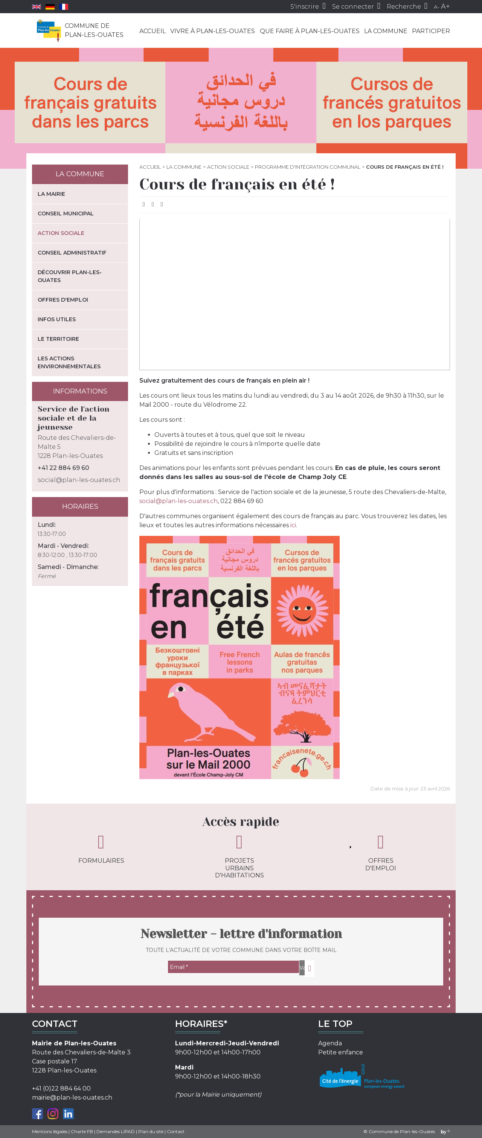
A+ (445, 6)
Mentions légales (49, 1131)
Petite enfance (340, 1052)
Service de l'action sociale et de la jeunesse (74, 418)
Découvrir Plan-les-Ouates (70, 276)
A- (436, 6)
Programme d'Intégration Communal (307, 167)
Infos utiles (57, 319)
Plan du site (150, 1131)
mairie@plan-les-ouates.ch (72, 1097)
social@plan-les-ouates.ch (178, 501)
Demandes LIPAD (115, 1131)
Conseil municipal (66, 213)
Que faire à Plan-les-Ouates (310, 31)
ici (293, 525)
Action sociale (228, 167)
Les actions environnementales (69, 362)
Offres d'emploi (63, 299)
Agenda (330, 1043)
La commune (385, 31)
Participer (431, 31)
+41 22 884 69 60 (63, 467)
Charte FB (82, 1131)
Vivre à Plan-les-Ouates (212, 31)
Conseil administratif (72, 252)
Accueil (152, 31)
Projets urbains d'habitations (239, 856)
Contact (176, 1131)
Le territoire (58, 339)
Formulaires (101, 848)
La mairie (51, 194)
